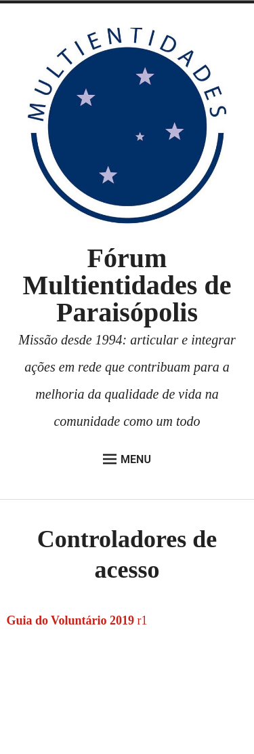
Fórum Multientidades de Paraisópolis (127, 285)
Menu (127, 459)
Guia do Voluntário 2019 (70, 620)
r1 (141, 620)
